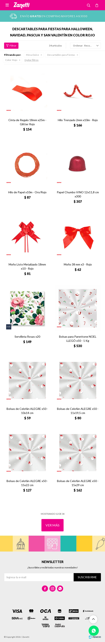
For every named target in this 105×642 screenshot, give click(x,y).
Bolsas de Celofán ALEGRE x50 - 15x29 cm (77, 483)
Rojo (11, 59)
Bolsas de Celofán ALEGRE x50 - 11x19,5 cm (77, 411)
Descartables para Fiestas (61, 54)
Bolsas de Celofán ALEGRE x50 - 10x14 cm (27, 411)
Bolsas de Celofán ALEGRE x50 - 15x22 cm (27, 483)
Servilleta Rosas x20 (27, 336)
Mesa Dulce (32, 54)
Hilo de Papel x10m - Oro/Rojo (27, 192)
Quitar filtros (31, 59)
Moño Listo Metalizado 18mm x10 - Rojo (27, 266)
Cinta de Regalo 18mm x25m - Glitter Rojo (27, 122)
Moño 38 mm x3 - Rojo (78, 264)
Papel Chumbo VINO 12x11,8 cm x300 (78, 194)
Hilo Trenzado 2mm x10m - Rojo (78, 120)
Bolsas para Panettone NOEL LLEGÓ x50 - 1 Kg (77, 338)
